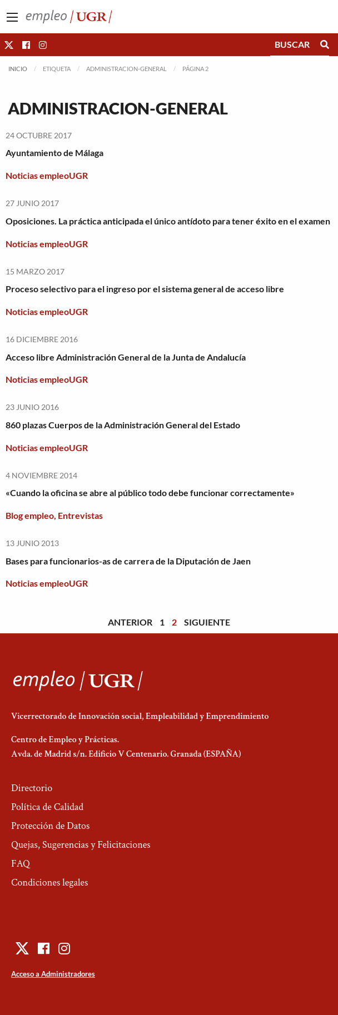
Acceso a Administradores (53, 973)
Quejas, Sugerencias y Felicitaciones (81, 844)
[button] (9, 45)
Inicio (17, 68)
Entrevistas (80, 515)
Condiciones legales (49, 882)
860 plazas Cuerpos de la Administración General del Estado (123, 424)
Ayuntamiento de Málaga (54, 152)
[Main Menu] (12, 17)
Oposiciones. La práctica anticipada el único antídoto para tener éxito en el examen (168, 221)
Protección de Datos (50, 825)
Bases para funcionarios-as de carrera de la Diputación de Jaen (128, 561)
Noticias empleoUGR (47, 175)
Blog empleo (30, 515)
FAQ (20, 863)
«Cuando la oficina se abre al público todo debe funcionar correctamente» (150, 492)
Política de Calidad (47, 807)
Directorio (31, 788)
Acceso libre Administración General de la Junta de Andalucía (126, 357)
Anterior (130, 622)
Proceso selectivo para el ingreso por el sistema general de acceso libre (145, 288)
